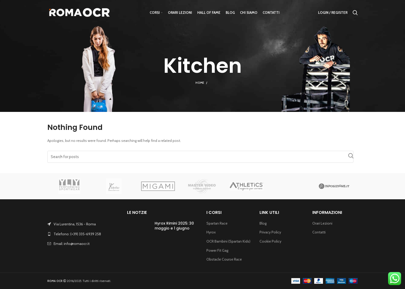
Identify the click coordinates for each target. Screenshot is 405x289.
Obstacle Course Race (224, 259)
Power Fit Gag (217, 250)
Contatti (319, 232)
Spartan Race (216, 223)
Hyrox (211, 232)
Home (199, 83)
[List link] (83, 234)
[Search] (200, 157)
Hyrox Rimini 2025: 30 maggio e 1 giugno (174, 226)
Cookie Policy (270, 241)
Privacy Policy (270, 232)
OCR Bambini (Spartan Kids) (228, 241)
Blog (263, 223)
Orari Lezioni (322, 223)
